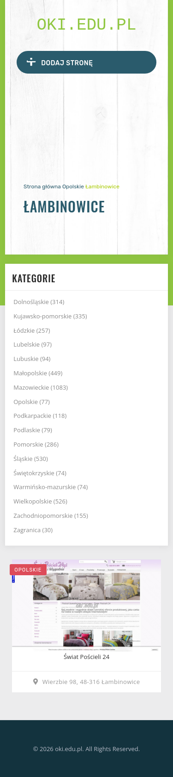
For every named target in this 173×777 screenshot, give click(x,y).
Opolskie (73, 186)
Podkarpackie (39, 415)
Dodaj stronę (60, 61)
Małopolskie (37, 373)
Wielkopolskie (40, 501)
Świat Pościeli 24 (86, 657)
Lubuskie (31, 358)
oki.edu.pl (86, 25)
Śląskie (30, 458)
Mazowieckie (40, 387)
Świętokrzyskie (39, 473)
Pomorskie (36, 444)
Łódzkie (31, 330)
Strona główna (42, 186)
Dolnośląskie (38, 302)
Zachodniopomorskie (50, 515)
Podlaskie (32, 430)
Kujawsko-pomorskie (50, 316)
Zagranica (33, 530)
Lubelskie (32, 344)
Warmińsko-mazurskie (50, 487)
